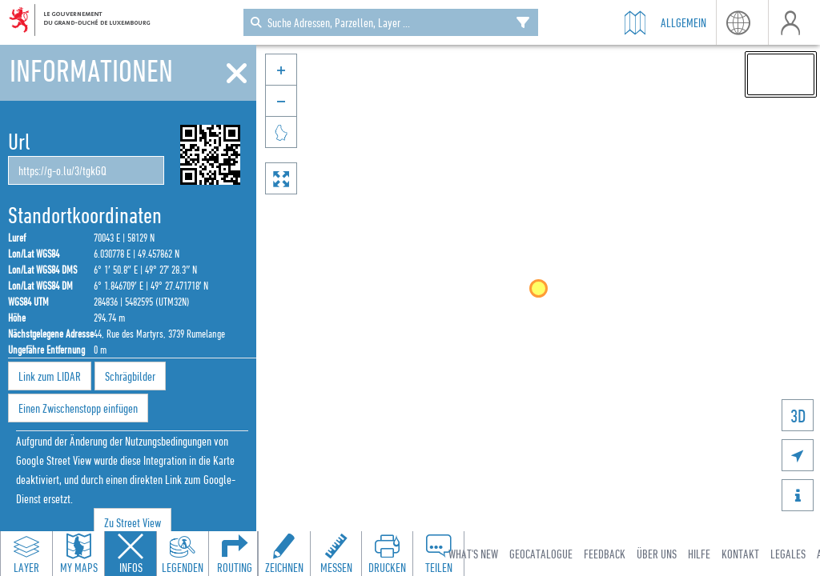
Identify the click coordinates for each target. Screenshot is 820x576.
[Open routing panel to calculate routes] (234, 553)
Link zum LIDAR (49, 376)
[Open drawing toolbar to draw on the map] (284, 553)
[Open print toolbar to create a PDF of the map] (386, 553)
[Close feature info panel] (130, 553)
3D (798, 415)
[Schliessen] (237, 74)
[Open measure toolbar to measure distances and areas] (335, 553)
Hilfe (699, 553)
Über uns (657, 553)
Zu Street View (132, 522)
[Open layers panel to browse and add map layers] (26, 553)
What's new (473, 553)
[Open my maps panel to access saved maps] (78, 553)
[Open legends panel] (182, 553)
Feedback (604, 553)
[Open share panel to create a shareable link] (438, 553)
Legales (788, 553)
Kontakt (740, 553)
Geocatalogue (541, 553)
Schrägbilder (130, 376)
